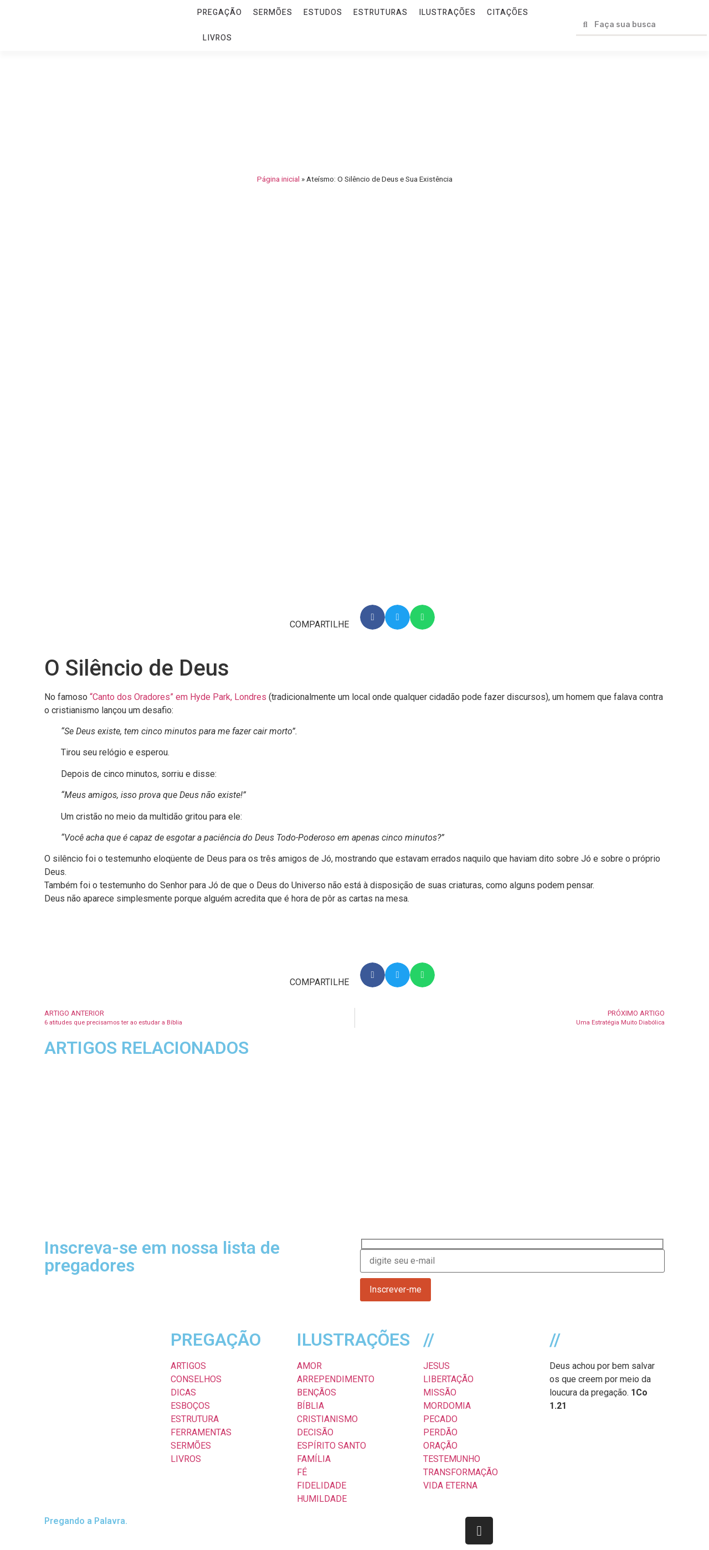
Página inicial (278, 178)
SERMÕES (272, 12)
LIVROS (217, 38)
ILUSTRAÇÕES (447, 12)
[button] (372, 617)
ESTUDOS (323, 12)
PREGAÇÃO (219, 12)
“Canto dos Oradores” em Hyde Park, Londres (178, 697)
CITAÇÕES (507, 12)
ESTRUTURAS (380, 12)
